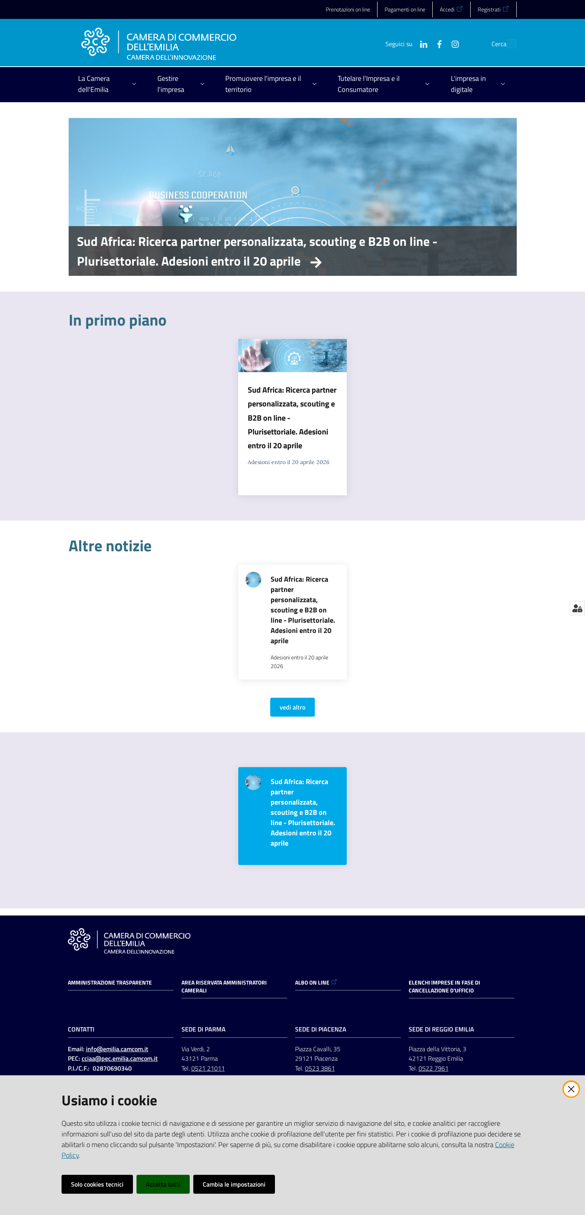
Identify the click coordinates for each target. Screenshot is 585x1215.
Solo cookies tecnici (97, 1184)
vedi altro (292, 707)
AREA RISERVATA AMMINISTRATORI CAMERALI (224, 986)
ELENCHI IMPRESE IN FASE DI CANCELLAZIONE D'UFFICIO (444, 986)
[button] (507, 43)
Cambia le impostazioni (234, 1184)
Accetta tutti (163, 1184)
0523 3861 (320, 1068)
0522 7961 (434, 1068)
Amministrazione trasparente (110, 983)
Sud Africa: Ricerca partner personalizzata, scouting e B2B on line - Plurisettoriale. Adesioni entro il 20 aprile (257, 251)
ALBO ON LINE (316, 983)
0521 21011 (208, 1068)
